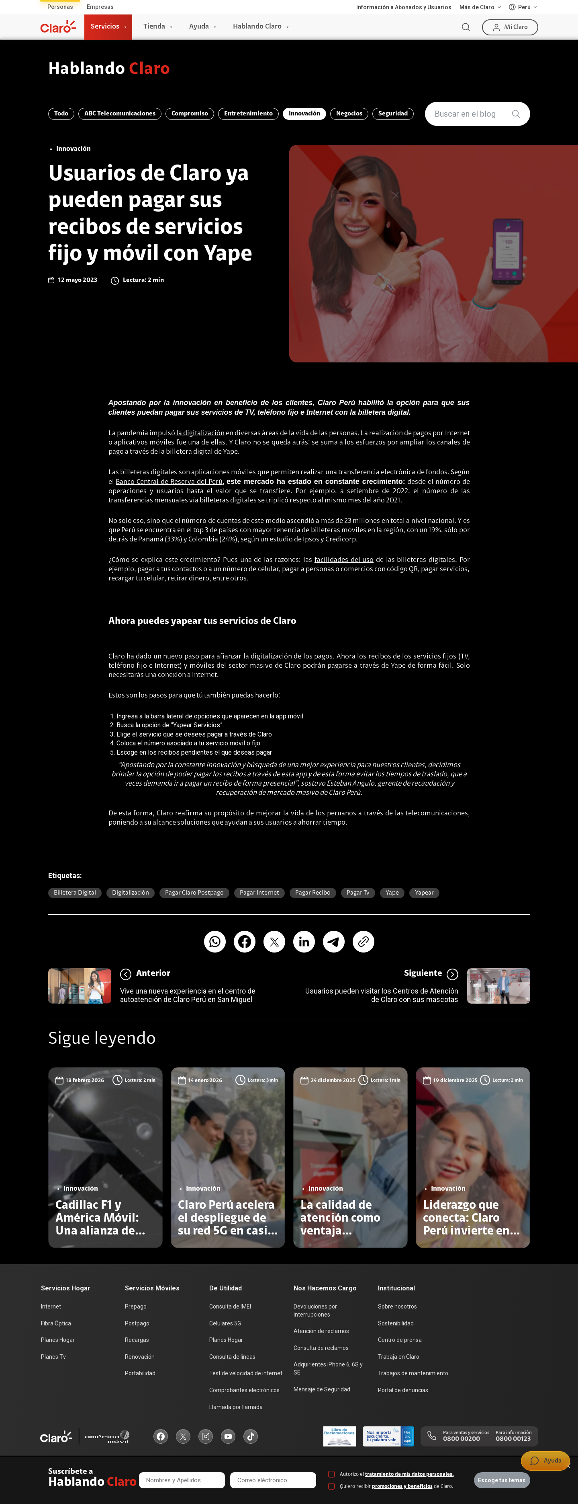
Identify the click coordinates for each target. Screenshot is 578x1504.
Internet (51, 1306)
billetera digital (75, 893)
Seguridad (393, 114)
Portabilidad (140, 1373)
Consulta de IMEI (230, 1306)
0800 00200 (461, 1439)
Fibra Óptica (56, 1323)
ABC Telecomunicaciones (119, 114)
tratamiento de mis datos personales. (409, 1474)
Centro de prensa (400, 1340)
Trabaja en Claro (398, 1357)
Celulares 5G (225, 1323)
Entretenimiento (248, 114)
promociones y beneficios (402, 1486)
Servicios (105, 27)
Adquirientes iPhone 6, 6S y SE (328, 1368)
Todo (61, 114)
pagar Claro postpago (194, 893)
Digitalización (130, 893)
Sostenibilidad (396, 1323)
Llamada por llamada (236, 1407)
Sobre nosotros (397, 1306)
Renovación (140, 1357)
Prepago (136, 1306)
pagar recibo (313, 893)
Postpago (137, 1323)
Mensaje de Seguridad (322, 1389)
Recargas (137, 1340)
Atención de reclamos (321, 1331)
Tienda (154, 27)
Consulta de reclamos (321, 1348)
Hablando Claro (257, 27)
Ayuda (199, 27)
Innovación (304, 114)
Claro (243, 442)
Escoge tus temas (502, 1480)
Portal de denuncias (403, 1390)
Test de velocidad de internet (245, 1373)
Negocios (349, 114)
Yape (392, 893)
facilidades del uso (344, 560)
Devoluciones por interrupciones (315, 1310)
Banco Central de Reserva (155, 482)
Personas (60, 7)
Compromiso (190, 114)
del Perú (209, 482)
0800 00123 (513, 1439)
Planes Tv (53, 1357)
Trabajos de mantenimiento (413, 1373)
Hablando (109, 70)
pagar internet (259, 893)
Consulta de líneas (232, 1357)
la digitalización (200, 433)
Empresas (100, 7)
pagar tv (358, 893)
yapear (424, 893)
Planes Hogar (58, 1340)
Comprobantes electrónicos (244, 1390)
